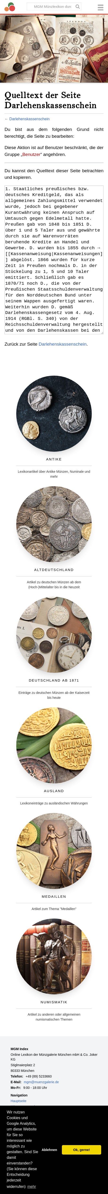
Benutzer (31, 154)
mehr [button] (31, 1187)
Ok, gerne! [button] (81, 1150)
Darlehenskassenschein (29, 119)
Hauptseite (18, 1101)
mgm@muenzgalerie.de (41, 1082)
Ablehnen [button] (49, 1150)
